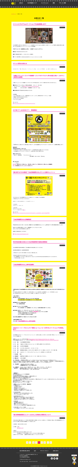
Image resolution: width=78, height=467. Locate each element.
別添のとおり (21, 428)
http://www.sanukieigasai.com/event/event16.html (24, 103)
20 (44, 442)
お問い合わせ (55, 450)
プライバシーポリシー (44, 450)
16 (33, 442)
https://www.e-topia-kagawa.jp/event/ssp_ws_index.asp (41, 339)
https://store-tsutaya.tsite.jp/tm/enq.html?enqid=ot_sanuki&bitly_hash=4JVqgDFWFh (32, 213)
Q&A (35, 450)
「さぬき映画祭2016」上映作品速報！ (27, 321)
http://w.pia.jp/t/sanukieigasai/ (32, 86)
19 (41, 442)
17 (36, 442)
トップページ (13, 13)
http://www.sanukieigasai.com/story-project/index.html (46, 340)
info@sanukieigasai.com (25, 459)
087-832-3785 (25, 461)
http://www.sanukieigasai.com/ (21, 234)
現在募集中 (36, 311)
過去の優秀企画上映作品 (25, 450)
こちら (24, 209)
